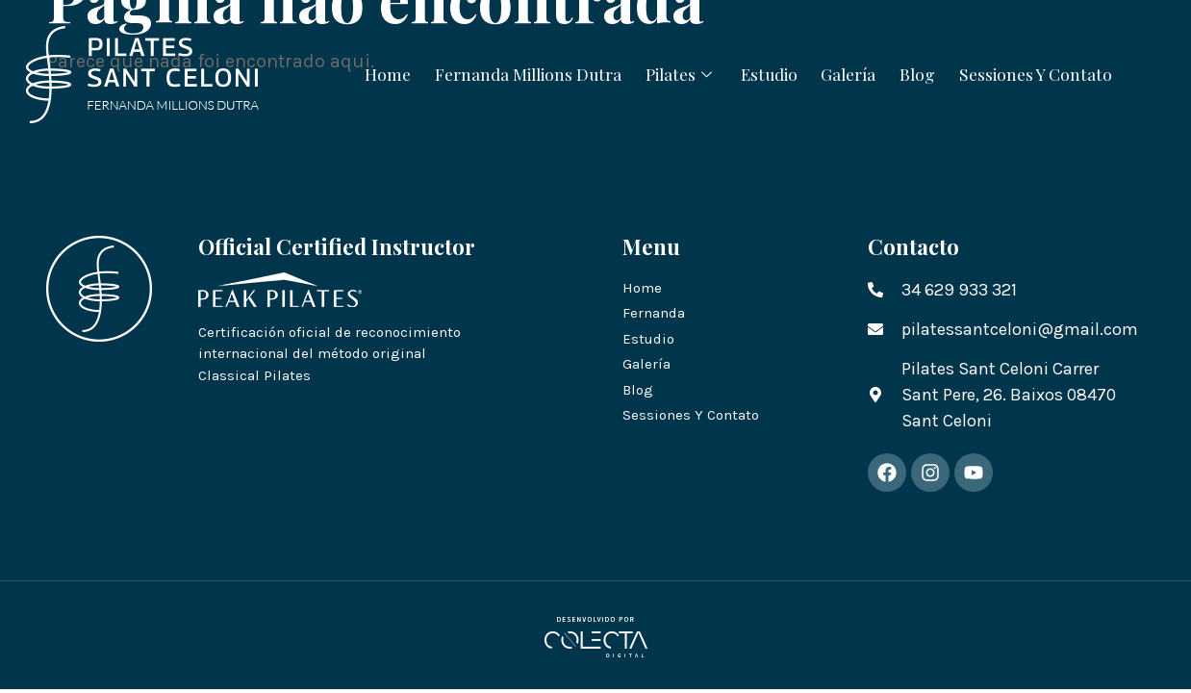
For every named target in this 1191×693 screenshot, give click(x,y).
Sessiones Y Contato (1059, 73)
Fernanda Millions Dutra (511, 73)
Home (362, 73)
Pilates (674, 73)
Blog (934, 73)
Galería (858, 73)
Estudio (770, 73)
